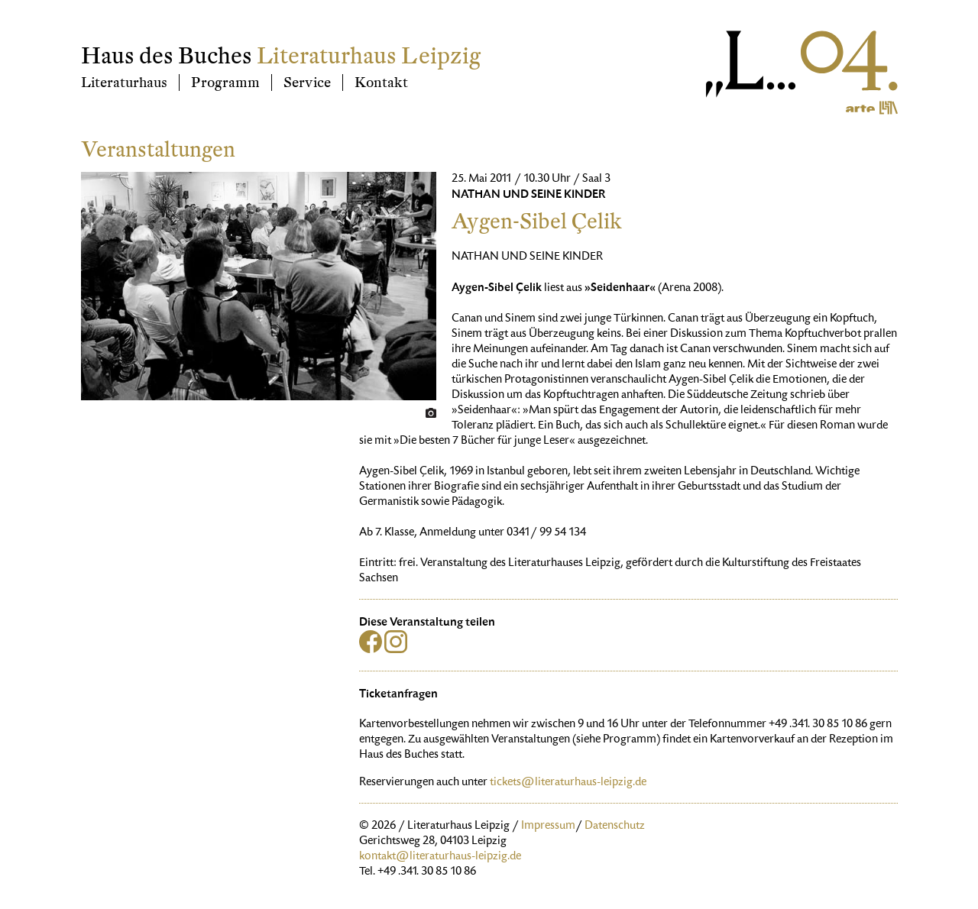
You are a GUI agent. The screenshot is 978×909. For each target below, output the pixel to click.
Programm (225, 82)
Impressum (548, 826)
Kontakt (381, 82)
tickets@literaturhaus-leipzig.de (568, 783)
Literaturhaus (124, 82)
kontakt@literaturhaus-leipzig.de (440, 857)
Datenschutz (615, 826)
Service (307, 82)
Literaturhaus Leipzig (369, 56)
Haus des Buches (166, 56)
